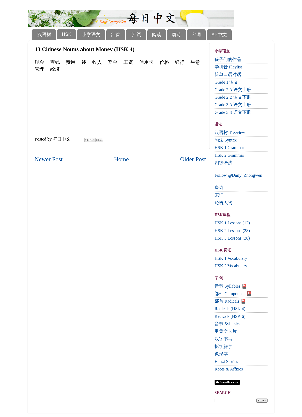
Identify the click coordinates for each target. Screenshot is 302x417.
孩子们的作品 (228, 59)
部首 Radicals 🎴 (230, 301)
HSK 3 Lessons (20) (232, 238)
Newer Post (48, 159)
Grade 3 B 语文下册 (233, 112)
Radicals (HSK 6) (230, 316)
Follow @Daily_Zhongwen (238, 175)
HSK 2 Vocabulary (231, 265)
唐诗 (176, 34)
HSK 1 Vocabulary (231, 258)
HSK (66, 34)
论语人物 (223, 202)
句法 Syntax (226, 140)
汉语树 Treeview (230, 132)
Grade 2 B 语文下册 (233, 97)
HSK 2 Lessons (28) (232, 230)
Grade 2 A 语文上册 (233, 89)
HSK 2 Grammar (229, 155)
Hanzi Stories (226, 361)
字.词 (136, 34)
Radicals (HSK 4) (230, 308)
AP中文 (219, 34)
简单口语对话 (228, 74)
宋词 (196, 34)
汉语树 (44, 34)
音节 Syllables (227, 323)
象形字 (221, 354)
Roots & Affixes (229, 369)
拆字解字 (223, 346)
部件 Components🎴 (233, 293)
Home (121, 159)
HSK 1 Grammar (229, 147)
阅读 (156, 34)
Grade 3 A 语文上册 (233, 104)
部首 (115, 34)
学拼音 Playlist (228, 67)
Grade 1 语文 (226, 82)
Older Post (193, 159)
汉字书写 (223, 338)
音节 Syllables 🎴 (231, 286)
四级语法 (223, 162)
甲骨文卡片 (226, 331)
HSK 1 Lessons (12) (232, 223)
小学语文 (91, 34)
